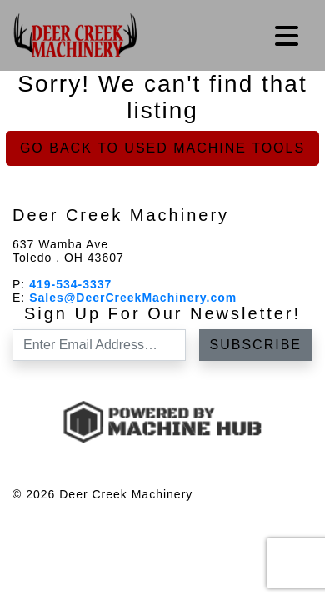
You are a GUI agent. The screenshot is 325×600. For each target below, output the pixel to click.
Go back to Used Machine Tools (162, 148)
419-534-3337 (70, 284)
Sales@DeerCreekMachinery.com (133, 297)
